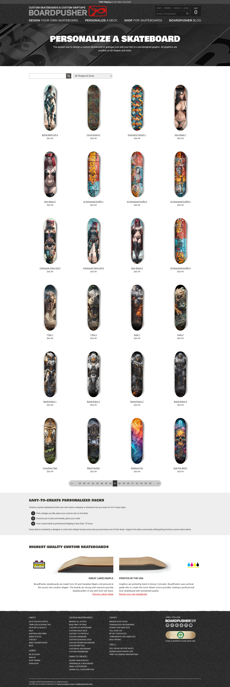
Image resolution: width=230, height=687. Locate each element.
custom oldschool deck (80, 640)
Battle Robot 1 (49, 401)
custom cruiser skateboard (82, 643)
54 (146, 483)
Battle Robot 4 (180, 401)
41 (88, 483)
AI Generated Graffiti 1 (93, 202)
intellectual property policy (84, 684)
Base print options (78, 625)
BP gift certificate (118, 634)
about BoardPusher (38, 643)
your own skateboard (53, 20)
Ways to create (78, 656)
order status (35, 637)
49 (124, 483)
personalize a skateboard (81, 664)
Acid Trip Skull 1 (180, 468)
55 (150, 483)
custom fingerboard (78, 652)
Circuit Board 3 (93, 135)
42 (93, 483)
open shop (34, 664)
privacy (72, 684)
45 (106, 483)
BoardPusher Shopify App (121, 652)
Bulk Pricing (115, 640)
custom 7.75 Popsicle (79, 634)
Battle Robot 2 (93, 401)
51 (132, 483)
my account (34, 654)
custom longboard (78, 637)
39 (80, 483)
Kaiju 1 (137, 335)
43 (97, 483)
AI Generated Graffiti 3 (180, 202)
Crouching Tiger (50, 468)
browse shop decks (118, 622)
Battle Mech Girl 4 (50, 135)
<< (72, 483)
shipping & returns (37, 634)
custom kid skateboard (80, 649)
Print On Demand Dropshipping (123, 654)
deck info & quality (38, 628)
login (186, 8)
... (76, 483)
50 (128, 483)
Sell (112, 644)
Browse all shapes (78, 622)
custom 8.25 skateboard (80, 628)
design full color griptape (81, 670)
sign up (177, 8)
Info (32, 617)
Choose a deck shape (102, 594)
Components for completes (122, 637)
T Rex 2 (93, 335)
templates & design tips (40, 625)
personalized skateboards (121, 625)
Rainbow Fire (137, 468)
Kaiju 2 (180, 335)
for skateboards (143, 20)
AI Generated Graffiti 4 (180, 268)
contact (33, 640)
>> (158, 483)
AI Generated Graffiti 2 (137, 202)
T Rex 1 (50, 335)
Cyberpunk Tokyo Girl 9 (93, 268)
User (32, 650)
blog (185, 20)
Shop (113, 617)
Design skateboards (81, 617)
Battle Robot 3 (136, 401)
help (159, 8)
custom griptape (77, 646)
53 (141, 483)
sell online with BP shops (121, 648)
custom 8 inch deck (78, 631)
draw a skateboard (78, 666)
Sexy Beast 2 (50, 202)
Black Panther (93, 468)
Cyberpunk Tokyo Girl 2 (50, 268)
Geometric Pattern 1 (137, 135)
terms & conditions (64, 684)
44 (102, 483)
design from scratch (79, 660)
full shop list (115, 631)
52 (137, 483)
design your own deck (119, 628)
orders (167, 8)
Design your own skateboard (133, 594)
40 (84, 483)
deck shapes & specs (38, 622)
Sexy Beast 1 (180, 135)
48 (119, 483)
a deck (101, 20)
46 (110, 483)
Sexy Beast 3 (137, 268)
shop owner (34, 660)
